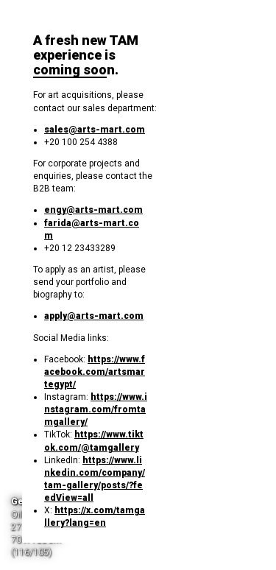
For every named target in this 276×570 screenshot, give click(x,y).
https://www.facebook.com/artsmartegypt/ (94, 372)
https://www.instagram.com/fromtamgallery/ (95, 409)
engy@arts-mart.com (93, 210)
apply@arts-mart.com (94, 316)
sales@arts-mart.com (94, 129)
